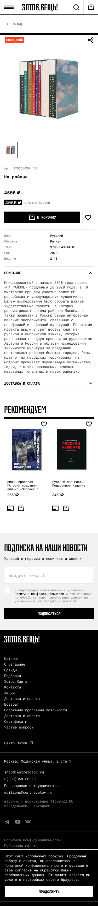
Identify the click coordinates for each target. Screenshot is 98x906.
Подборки (12, 675)
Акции (9, 692)
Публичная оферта (21, 845)
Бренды (10, 669)
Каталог (11, 658)
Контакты (12, 687)
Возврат (11, 704)
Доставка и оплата (22, 698)
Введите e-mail (26, 575)
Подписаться (49, 613)
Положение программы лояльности (35, 709)
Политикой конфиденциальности (33, 865)
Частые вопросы (18, 727)
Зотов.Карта (15, 681)
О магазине (14, 664)
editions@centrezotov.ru (28, 792)
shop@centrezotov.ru (24, 772)
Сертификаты (15, 721)
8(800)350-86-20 (20, 778)
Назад (16, 24)
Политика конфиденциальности (32, 839)
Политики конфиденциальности (39, 594)
